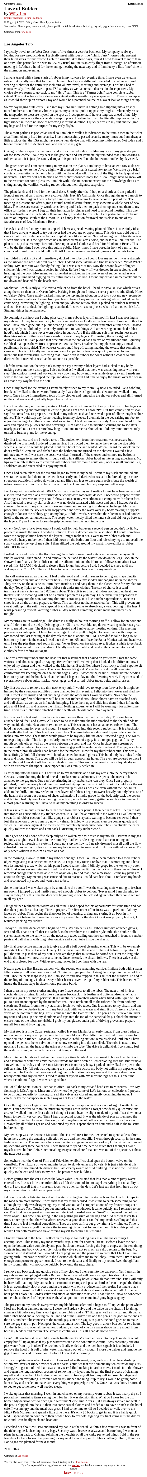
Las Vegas (23, 1455)
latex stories (73, 1472)
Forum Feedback (33, 17)
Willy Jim (17, 13)
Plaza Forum (81, 1462)
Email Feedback (13, 17)
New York (25, 31)
